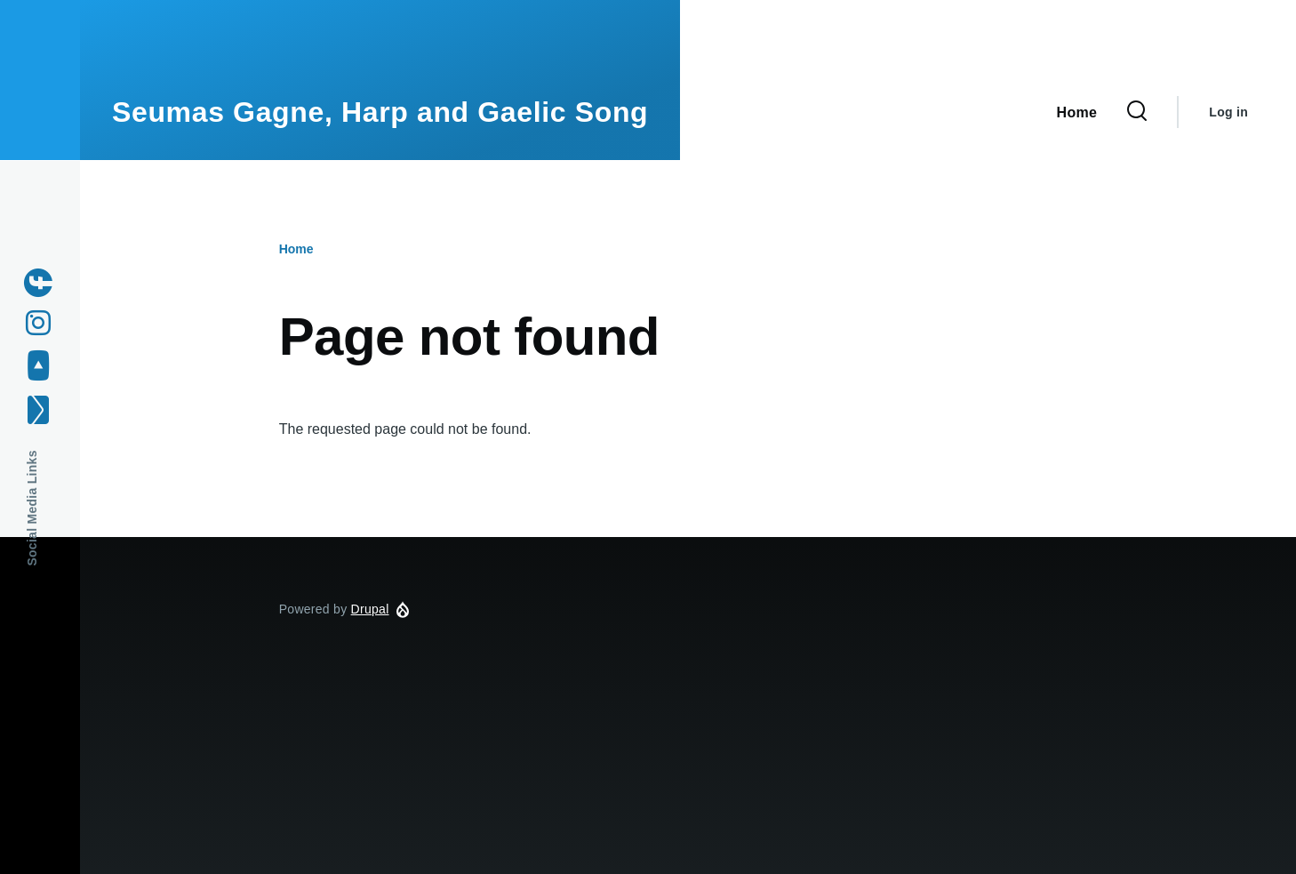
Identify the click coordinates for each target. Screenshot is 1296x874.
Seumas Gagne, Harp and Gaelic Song (380, 112)
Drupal (370, 609)
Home (296, 249)
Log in (1228, 112)
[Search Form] (1137, 112)
